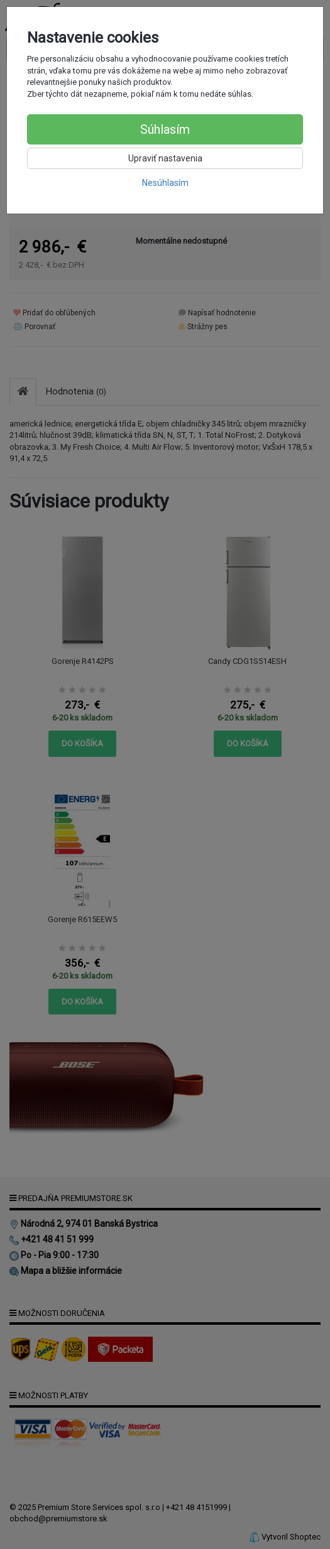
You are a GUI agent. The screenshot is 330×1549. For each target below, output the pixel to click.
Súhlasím (165, 129)
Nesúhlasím (165, 183)
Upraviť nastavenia (165, 158)
